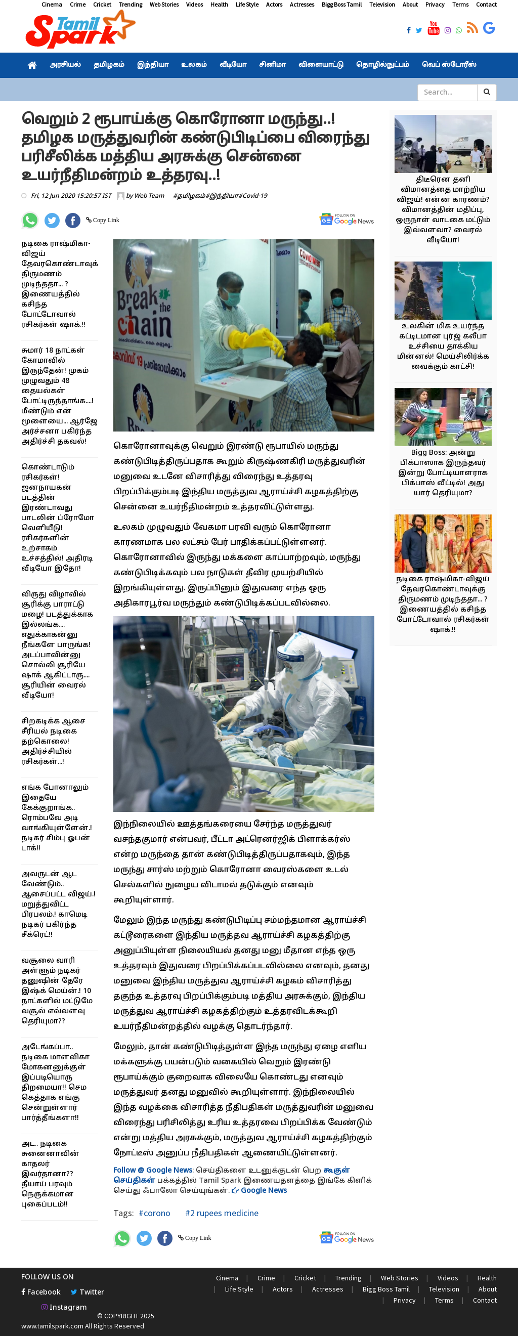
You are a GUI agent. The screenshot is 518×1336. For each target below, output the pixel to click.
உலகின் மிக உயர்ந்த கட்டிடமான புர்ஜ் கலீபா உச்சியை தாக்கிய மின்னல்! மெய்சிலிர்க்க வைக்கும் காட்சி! (443, 346)
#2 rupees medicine (220, 1213)
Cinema (51, 4)
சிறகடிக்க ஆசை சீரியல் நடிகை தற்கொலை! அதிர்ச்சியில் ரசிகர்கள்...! (53, 741)
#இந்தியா (221, 196)
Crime (77, 4)
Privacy (435, 4)
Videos (194, 4)
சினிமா (272, 65)
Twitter (87, 1292)
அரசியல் (65, 65)
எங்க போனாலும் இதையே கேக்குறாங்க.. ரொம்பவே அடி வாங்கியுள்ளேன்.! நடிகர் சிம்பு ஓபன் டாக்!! (56, 818)
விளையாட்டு (320, 65)
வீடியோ (233, 65)
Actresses (302, 4)
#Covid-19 (252, 196)
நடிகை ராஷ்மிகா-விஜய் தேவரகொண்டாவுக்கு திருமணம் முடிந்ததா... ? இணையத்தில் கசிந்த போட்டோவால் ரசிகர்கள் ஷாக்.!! (63, 284)
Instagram (64, 1308)
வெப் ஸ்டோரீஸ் (449, 65)
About (410, 4)
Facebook (41, 1292)
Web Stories (164, 4)
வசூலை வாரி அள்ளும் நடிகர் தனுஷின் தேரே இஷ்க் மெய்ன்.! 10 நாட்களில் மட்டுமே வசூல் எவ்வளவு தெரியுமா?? (57, 991)
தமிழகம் (109, 65)
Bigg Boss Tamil (342, 4)
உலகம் (194, 65)
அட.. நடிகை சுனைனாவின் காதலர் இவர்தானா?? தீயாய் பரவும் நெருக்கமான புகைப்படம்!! (50, 1174)
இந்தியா (152, 65)
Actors (274, 4)
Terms (460, 4)
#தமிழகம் (189, 196)
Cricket (102, 4)
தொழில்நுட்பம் (382, 65)
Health (219, 4)
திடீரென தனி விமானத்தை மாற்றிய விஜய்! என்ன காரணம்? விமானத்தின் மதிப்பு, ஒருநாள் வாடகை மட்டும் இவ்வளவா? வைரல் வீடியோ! (443, 210)
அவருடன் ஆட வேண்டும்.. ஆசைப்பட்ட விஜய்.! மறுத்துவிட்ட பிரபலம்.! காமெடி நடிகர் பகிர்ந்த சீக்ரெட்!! (58, 904)
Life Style (247, 4)
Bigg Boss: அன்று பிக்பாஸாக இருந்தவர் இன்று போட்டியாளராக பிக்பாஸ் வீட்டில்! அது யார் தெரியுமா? (443, 473)
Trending (130, 4)
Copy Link (105, 220)
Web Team (149, 196)
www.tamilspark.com (52, 1325)
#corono (154, 1213)
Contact (486, 4)
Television (382, 4)
